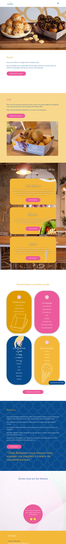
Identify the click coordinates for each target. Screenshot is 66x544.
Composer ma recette (33, 392)
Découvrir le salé (15, 116)
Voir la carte (33, 200)
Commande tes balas (57, 382)
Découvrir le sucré (16, 73)
